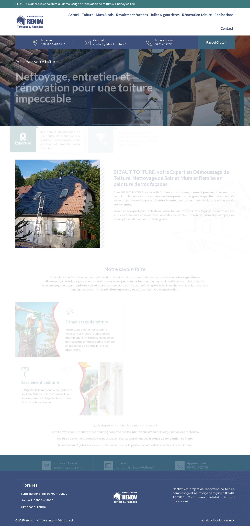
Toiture (87, 15)
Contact (226, 28)
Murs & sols (104, 15)
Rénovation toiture (197, 15)
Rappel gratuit (216, 42)
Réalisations (223, 15)
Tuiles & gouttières (164, 15)
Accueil (73, 15)
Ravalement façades (132, 15)
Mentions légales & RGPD (217, 520)
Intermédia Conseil (60, 520)
